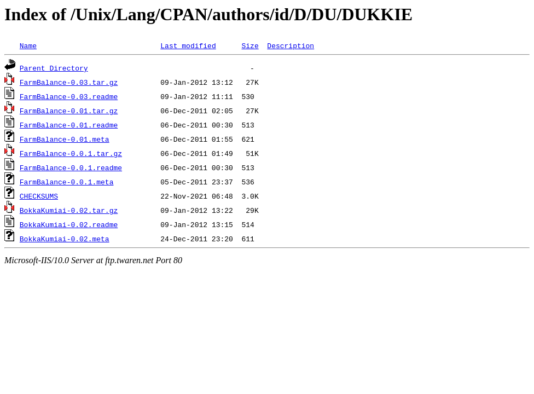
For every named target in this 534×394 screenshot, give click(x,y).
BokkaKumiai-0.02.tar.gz (69, 210)
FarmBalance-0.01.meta (64, 139)
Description (290, 45)
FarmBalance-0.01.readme (69, 125)
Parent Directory (54, 68)
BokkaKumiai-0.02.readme (69, 224)
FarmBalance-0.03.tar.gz (69, 82)
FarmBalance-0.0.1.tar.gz (71, 153)
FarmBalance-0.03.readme (69, 96)
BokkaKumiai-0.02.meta (64, 239)
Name (28, 45)
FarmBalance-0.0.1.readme (71, 167)
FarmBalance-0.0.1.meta (67, 182)
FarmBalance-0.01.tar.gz (69, 110)
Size (249, 45)
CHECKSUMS (39, 196)
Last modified (188, 45)
